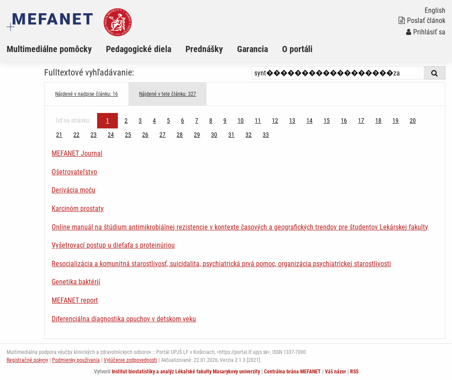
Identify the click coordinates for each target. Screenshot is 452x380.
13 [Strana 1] (292, 120)
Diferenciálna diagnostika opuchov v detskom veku (124, 319)
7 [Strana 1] (196, 120)
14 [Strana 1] (309, 120)
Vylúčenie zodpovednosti (130, 360)
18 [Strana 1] (378, 120)
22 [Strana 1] (76, 134)
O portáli (297, 49)
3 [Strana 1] (140, 120)
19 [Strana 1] (395, 120)
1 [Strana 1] (107, 120)
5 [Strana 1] (168, 120)
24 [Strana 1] (111, 134)
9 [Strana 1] (224, 120)
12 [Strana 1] (275, 120)
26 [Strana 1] (145, 134)
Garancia (252, 49)
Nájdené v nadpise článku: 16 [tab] (86, 94)
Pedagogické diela (138, 49)
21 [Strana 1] (59, 134)
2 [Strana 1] (126, 120)
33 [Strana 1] (266, 134)
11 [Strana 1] (258, 120)
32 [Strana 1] (248, 134)
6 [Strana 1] (182, 120)
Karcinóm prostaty (78, 208)
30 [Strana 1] (214, 134)
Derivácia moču (73, 190)
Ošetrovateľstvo (74, 172)
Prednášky (204, 49)
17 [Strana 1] (361, 120)
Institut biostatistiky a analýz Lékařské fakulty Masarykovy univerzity (186, 372)
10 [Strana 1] (240, 120)
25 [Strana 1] (128, 134)
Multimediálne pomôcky (49, 49)
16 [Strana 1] (344, 120)
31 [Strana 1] (231, 134)
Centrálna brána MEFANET (292, 372)
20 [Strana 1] (413, 120)
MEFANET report (75, 300)
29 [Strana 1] (197, 134)
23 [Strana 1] (93, 134)
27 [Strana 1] (162, 134)
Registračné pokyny (27, 360)
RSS (354, 372)
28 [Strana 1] (180, 134)
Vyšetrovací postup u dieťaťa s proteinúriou (113, 245)
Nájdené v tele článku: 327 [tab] (167, 94)
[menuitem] (56, 49)
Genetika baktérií (76, 282)
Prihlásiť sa (425, 32)
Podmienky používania (76, 360)
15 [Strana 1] (327, 120)
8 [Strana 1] (210, 120)
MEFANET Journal (77, 153)
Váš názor (335, 372)
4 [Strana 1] (154, 120)
